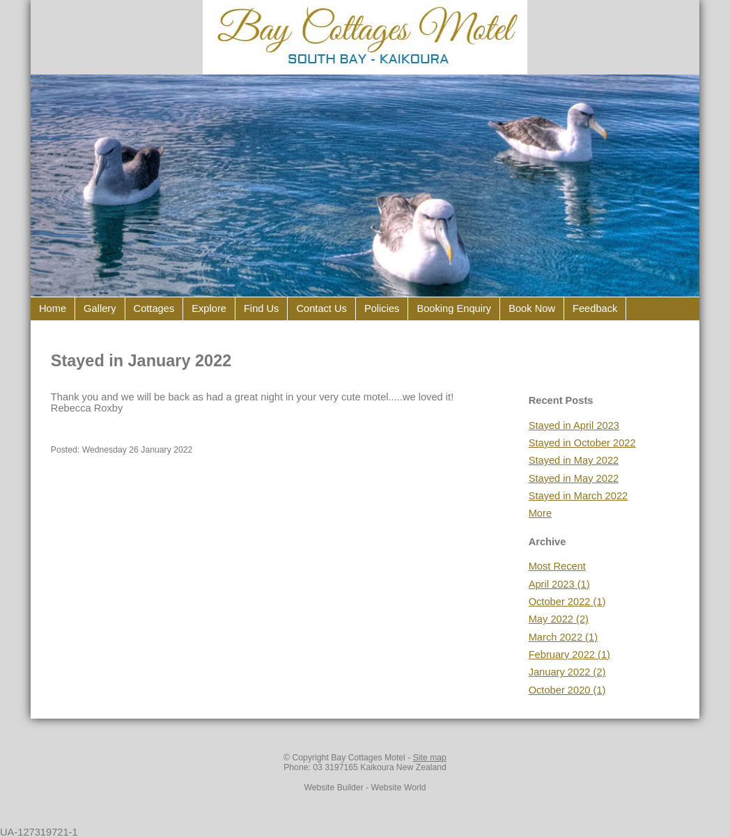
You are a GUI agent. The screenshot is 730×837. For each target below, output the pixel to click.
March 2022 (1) (563, 637)
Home (52, 308)
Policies (382, 308)
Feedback (595, 308)
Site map (429, 757)
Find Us (261, 308)
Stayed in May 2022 (574, 460)
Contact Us (321, 308)
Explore (209, 308)
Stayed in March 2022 (578, 495)
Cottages (154, 308)
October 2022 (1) (567, 601)
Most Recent (557, 566)
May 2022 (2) (559, 619)
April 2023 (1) (559, 584)
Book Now (531, 308)
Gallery (100, 308)
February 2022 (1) (569, 654)
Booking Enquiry (454, 308)
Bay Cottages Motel (368, 757)
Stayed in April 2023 (574, 425)
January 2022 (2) (567, 672)
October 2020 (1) (567, 690)
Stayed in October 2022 (582, 442)
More (540, 513)
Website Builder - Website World (365, 787)
